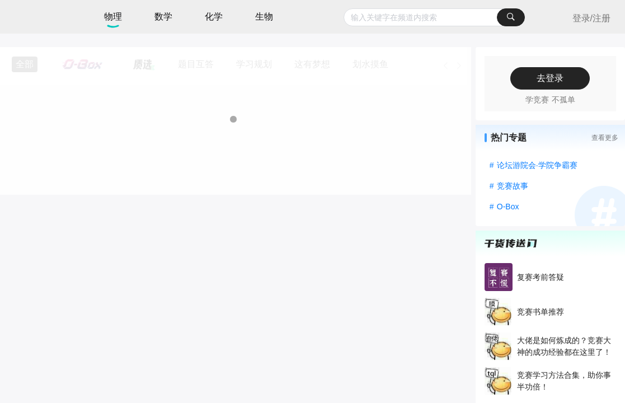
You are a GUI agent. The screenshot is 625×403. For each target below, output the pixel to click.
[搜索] (511, 17)
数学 (163, 16)
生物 (264, 16)
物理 (113, 16)
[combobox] (434, 17)
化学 (214, 16)
